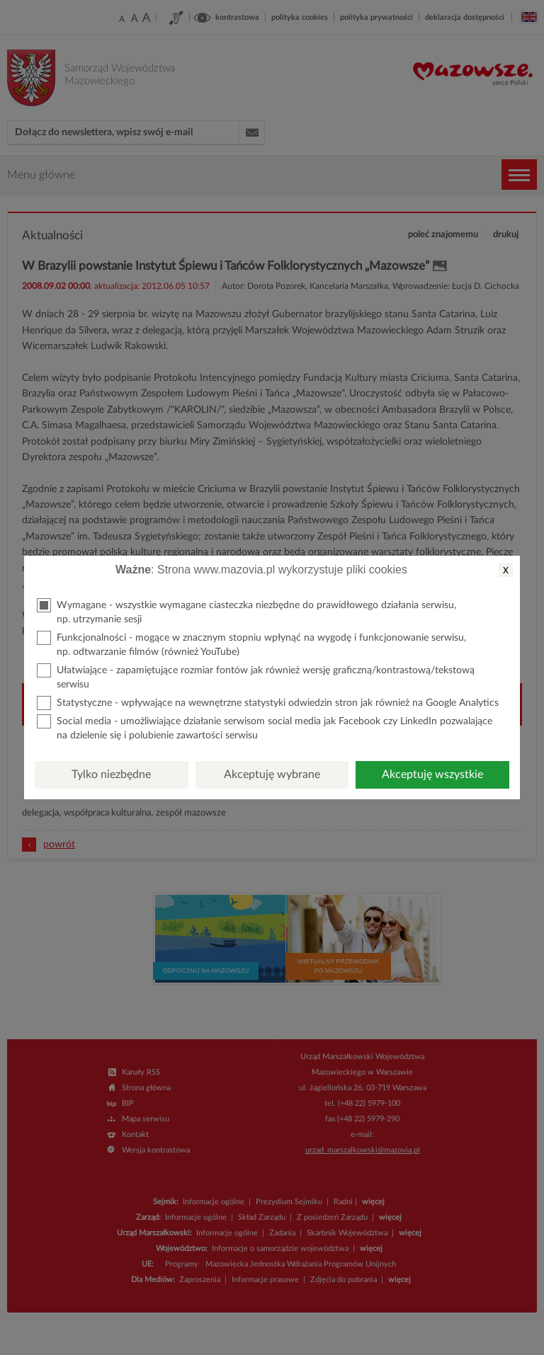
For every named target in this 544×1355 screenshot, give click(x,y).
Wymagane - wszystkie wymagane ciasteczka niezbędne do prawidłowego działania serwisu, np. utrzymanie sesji (246, 611)
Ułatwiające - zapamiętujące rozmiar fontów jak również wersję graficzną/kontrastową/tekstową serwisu (256, 676)
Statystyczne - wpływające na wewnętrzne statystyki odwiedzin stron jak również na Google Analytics (268, 703)
